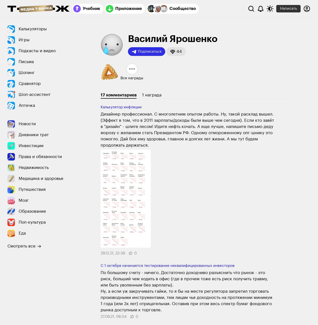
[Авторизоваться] (307, 8)
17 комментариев (119, 95)
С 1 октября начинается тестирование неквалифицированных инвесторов (168, 266)
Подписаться (146, 51)
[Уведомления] (260, 8)
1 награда (151, 95)
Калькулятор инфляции (121, 107)
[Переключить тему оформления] (270, 8)
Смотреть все (24, 246)
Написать (288, 8)
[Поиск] (251, 8)
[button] (176, 51)
